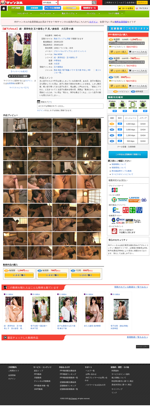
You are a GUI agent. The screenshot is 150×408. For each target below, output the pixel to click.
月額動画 (37, 378)
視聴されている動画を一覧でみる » (131, 287)
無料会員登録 (121, 22)
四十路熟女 (36, 294)
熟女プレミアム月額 (62, 39)
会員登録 (131, 3)
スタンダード (24, 13)
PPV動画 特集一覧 (41, 386)
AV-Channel (11, 2)
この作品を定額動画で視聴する (128, 154)
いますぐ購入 (118, 51)
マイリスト (143, 8)
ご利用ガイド (110, 3)
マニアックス (47, 13)
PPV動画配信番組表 (68, 371)
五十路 (78, 70)
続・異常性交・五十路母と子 (65, 57)
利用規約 (115, 371)
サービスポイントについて (122, 174)
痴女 (60, 70)
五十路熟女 (58, 67)
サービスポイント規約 (121, 374)
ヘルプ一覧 (90, 371)
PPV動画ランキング (68, 374)
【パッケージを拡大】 (19, 71)
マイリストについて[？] (18, 88)
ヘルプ (122, 3)
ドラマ (72, 70)
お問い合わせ (91, 374)
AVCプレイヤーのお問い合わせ (96, 379)
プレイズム (93, 13)
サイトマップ (117, 389)
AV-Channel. (73, 398)
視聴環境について (119, 168)
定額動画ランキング (68, 386)
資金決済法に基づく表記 (121, 385)
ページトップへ (142, 346)
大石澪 (56, 64)
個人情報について (119, 378)
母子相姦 (65, 70)
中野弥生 (57, 60)
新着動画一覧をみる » (137, 337)
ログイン (142, 3)
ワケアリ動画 (115, 13)
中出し (84, 70)
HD (89, 70)
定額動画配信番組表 (68, 382)
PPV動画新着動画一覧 (69, 378)
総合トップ (38, 371)
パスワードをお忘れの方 (96, 385)
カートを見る (127, 8)
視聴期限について (119, 164)
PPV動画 (37, 374)
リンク (114, 393)
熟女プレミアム (69, 13)
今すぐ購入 (19, 275)
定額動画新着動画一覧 (69, 389)
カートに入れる (138, 51)
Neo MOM (58, 54)
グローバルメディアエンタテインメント (70, 51)
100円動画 (38, 389)
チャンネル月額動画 (42, 381)
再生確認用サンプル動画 (121, 171)
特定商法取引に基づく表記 (122, 381)
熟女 (56, 70)
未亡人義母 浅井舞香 (92, 326)
